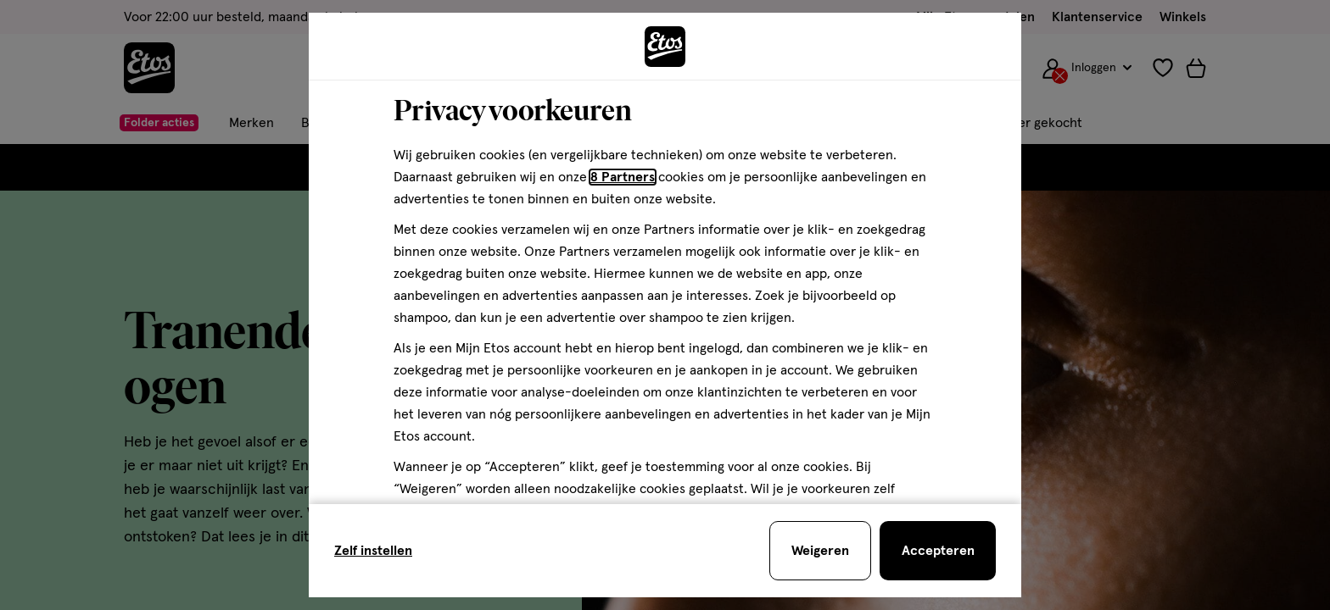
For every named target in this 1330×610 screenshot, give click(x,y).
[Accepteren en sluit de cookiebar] (938, 550)
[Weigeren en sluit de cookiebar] (820, 550)
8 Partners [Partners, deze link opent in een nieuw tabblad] (622, 177)
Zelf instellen (373, 550)
